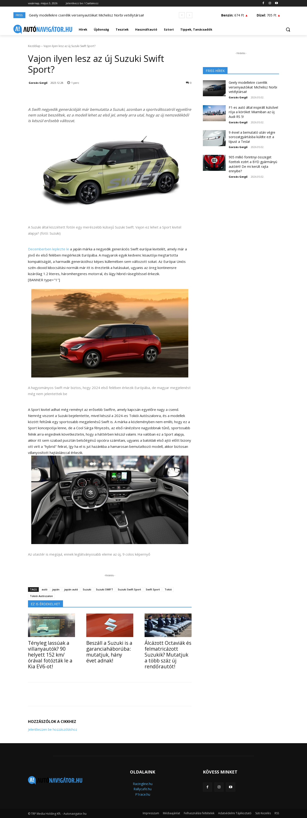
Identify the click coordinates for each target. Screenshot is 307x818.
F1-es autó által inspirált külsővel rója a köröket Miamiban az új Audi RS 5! (253, 112)
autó (44, 589)
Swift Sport (153, 589)
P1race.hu (142, 794)
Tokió (168, 589)
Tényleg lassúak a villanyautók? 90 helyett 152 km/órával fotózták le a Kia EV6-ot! (50, 655)
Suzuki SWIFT (104, 589)
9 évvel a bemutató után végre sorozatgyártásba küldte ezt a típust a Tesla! (252, 137)
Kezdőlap (34, 46)
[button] (288, 29)
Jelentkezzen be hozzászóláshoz (52, 729)
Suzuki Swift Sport (129, 589)
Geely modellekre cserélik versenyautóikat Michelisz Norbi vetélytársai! (86, 15)
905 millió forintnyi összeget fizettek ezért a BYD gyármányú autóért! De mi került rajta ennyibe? (253, 164)
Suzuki (87, 589)
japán (55, 589)
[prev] (182, 15)
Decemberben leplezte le (48, 249)
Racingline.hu (143, 784)
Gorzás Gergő (38, 82)
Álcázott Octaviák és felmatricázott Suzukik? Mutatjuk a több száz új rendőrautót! (168, 655)
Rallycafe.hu (143, 789)
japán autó (71, 589)
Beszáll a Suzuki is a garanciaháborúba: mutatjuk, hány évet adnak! (109, 652)
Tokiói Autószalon (41, 596)
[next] (189, 15)
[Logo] (42, 29)
